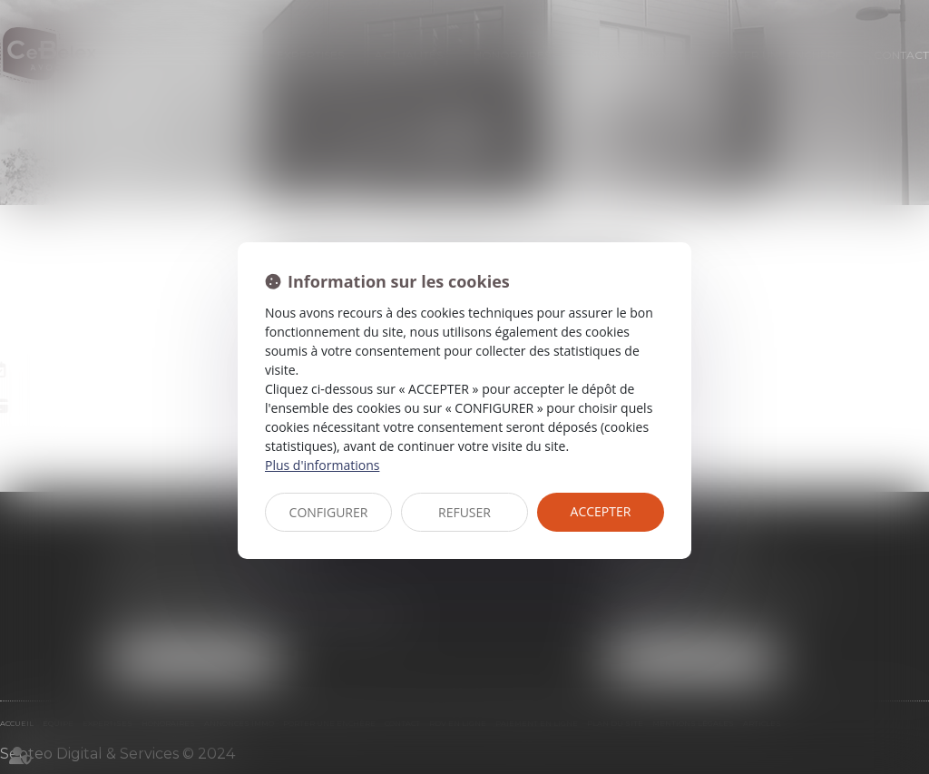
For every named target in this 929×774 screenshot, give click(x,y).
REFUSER (464, 512)
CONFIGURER (328, 512)
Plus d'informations (322, 465)
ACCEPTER (601, 511)
